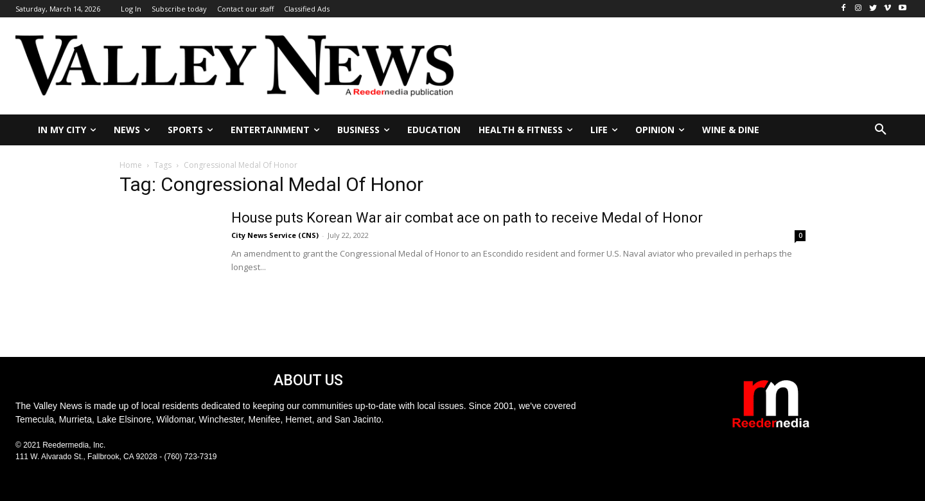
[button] (880, 129)
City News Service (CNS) (275, 235)
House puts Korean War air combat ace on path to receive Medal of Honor (467, 218)
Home (130, 164)
